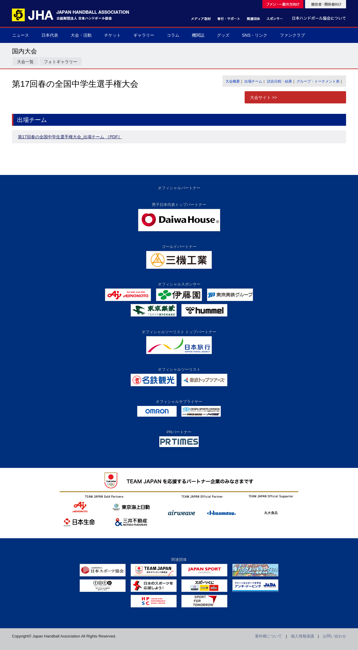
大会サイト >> (263, 97)
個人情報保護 (302, 636)
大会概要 (233, 81)
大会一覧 (25, 61)
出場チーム (253, 81)
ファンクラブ (292, 35)
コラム (173, 35)
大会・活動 (81, 35)
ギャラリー (143, 35)
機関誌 (198, 35)
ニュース (20, 35)
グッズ (223, 35)
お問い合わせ (334, 636)
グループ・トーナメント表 (318, 81)
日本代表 (49, 35)
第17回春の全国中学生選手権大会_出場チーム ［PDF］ (70, 136)
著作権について (268, 636)
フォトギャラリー (60, 61)
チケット (112, 35)
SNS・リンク (254, 35)
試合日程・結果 (279, 81)
